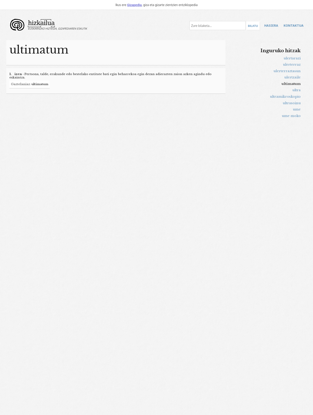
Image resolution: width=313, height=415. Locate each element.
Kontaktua (294, 25)
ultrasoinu (292, 103)
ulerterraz (292, 65)
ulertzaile (292, 77)
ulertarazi (292, 58)
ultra (296, 90)
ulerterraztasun (287, 71)
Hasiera (271, 25)
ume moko (291, 116)
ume (297, 109)
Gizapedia (134, 5)
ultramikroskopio (285, 97)
